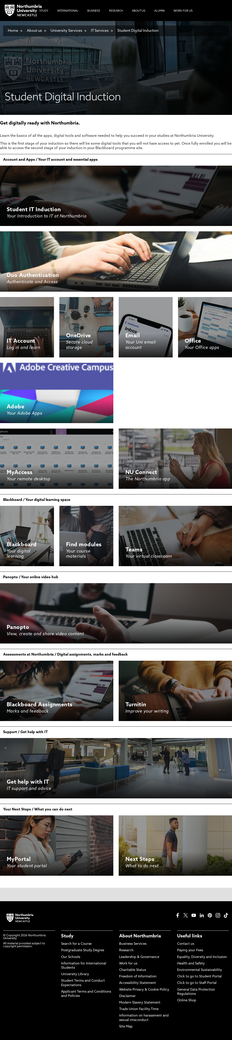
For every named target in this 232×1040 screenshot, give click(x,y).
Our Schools (70, 957)
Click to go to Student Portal (199, 976)
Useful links (189, 936)
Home (13, 31)
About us (34, 31)
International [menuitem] (67, 11)
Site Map (126, 1026)
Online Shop (186, 1000)
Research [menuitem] (116, 11)
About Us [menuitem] (138, 11)
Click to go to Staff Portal (197, 983)
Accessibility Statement (137, 983)
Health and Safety (191, 963)
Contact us (185, 944)
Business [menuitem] (93, 11)
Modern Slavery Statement (139, 1002)
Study (67, 936)
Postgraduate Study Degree (82, 950)
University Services (66, 31)
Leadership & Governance (139, 957)
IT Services (100, 31)
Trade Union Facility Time (139, 1009)
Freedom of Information (138, 976)
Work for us (128, 963)
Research (126, 950)
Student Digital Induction (138, 31)
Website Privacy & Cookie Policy (144, 989)
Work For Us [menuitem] (183, 11)
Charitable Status (132, 970)
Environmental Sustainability (199, 970)
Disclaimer (127, 996)
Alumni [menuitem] (159, 11)
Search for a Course (76, 944)
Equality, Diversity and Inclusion (202, 957)
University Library (75, 974)
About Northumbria (140, 936)
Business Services (132, 944)
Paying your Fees (190, 950)
